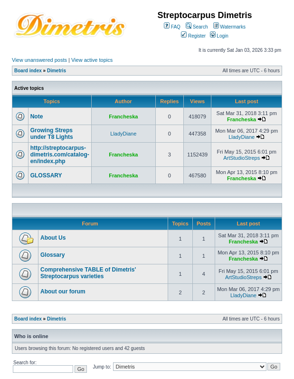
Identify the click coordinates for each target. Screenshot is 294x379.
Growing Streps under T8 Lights (51, 133)
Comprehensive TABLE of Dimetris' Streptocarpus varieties (88, 273)
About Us (53, 237)
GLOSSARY (46, 175)
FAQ (172, 26)
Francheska (123, 116)
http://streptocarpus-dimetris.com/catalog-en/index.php (59, 155)
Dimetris (56, 70)
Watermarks (229, 26)
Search (197, 26)
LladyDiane (123, 133)
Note (36, 116)
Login (219, 36)
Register (193, 36)
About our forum (62, 291)
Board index (28, 70)
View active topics (92, 60)
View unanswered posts (39, 60)
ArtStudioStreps (241, 158)
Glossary (52, 255)
